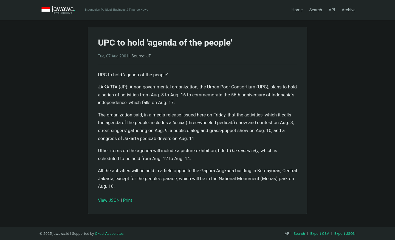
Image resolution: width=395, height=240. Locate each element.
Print (127, 200)
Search (315, 9)
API (332, 9)
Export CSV (319, 233)
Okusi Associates (109, 233)
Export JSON (345, 233)
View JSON (109, 200)
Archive (349, 9)
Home (297, 9)
